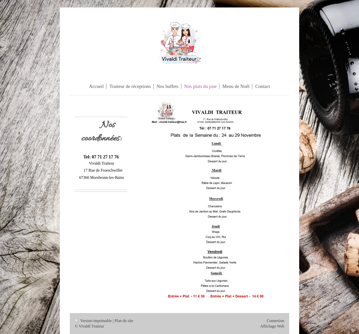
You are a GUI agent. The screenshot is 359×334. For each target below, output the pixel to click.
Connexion (275, 321)
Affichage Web (272, 326)
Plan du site (124, 321)
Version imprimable (94, 321)
